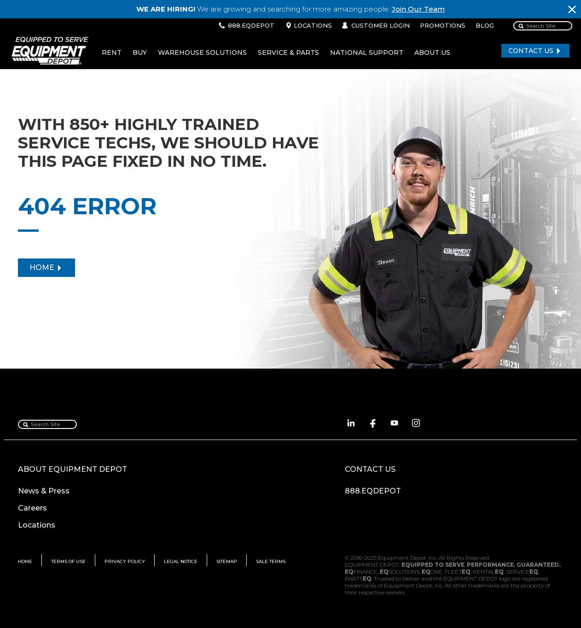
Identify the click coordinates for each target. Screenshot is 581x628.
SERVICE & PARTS (288, 52)
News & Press (44, 491)
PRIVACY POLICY (125, 561)
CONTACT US (530, 51)
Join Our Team (418, 9)
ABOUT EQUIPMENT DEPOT (72, 469)
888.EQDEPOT (251, 25)
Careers (32, 508)
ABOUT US (432, 52)
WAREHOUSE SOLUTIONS (202, 52)
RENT (112, 52)
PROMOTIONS (442, 25)
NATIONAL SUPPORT (366, 52)
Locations (36, 525)
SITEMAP (226, 561)
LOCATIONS (313, 25)
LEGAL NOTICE (181, 561)
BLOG (485, 25)
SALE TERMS (270, 561)
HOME (41, 267)
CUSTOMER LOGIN (380, 25)
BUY (140, 52)
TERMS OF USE (68, 561)
